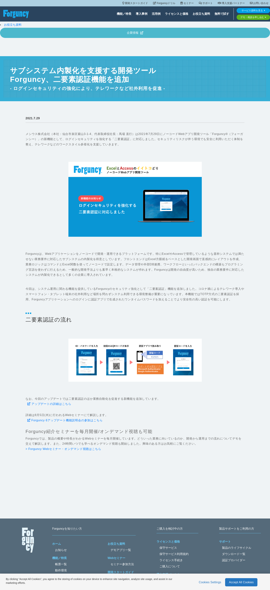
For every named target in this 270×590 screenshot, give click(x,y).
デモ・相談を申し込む (253, 17)
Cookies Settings (210, 582)
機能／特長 (124, 14)
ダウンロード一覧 (233, 554)
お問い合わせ (259, 3)
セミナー (187, 3)
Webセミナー (116, 558)
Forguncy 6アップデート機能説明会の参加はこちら (65, 420)
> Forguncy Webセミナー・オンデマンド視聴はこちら (63, 448)
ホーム (56, 543)
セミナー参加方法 (122, 564)
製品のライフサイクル (236, 547)
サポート (206, 3)
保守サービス (168, 547)
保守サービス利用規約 (174, 554)
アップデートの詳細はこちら (49, 403)
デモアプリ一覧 (121, 550)
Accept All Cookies (241, 582)
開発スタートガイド (135, 3)
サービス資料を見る (253, 10)
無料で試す (222, 14)
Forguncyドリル (164, 3)
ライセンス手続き (171, 560)
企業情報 (135, 32)
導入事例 (141, 14)
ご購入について (169, 566)
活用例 (156, 14)
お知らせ (61, 550)
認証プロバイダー (233, 560)
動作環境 (61, 570)
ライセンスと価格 (176, 14)
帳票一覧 (61, 564)
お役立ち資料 (201, 14)
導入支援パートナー (231, 3)
